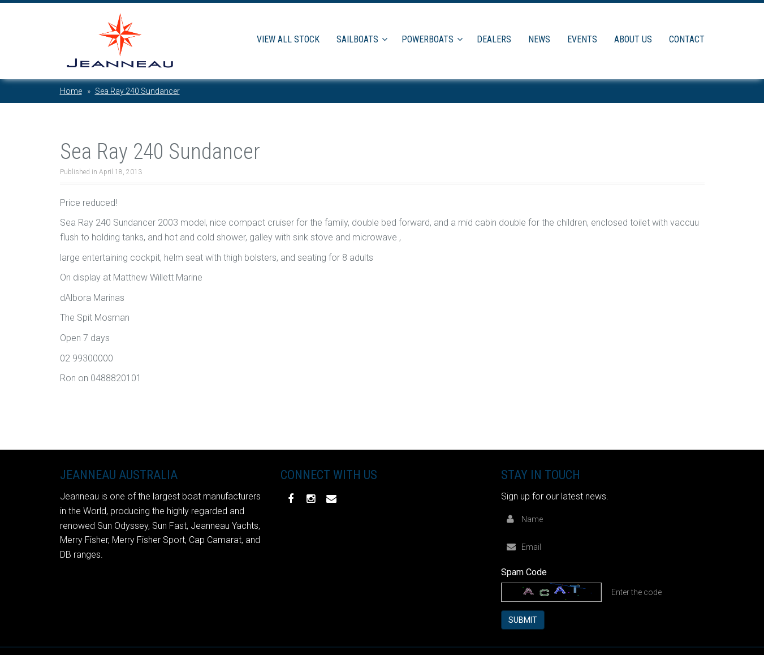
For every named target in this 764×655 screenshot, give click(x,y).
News (539, 39)
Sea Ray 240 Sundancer (137, 91)
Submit (522, 619)
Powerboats (428, 39)
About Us (633, 39)
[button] (386, 39)
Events (582, 39)
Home (71, 91)
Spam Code (524, 571)
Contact (687, 39)
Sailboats (357, 39)
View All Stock (288, 39)
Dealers (494, 39)
